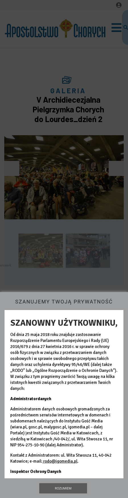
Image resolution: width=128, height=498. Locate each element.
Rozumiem (63, 488)
